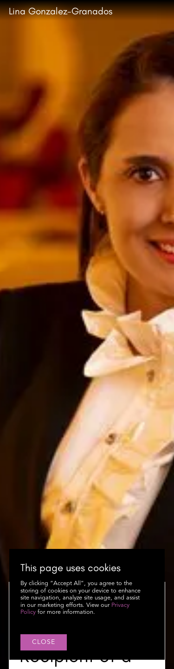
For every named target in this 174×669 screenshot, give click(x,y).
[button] (165, 11)
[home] (60, 11)
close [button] (43, 642)
